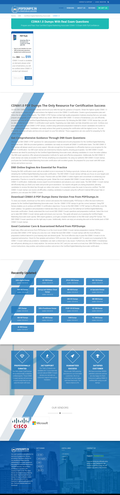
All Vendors (65, 454)
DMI (19, 16)
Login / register (100, 2)
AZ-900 (40, 455)
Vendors (70, 8)
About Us (81, 8)
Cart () (102, 8)
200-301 (40, 466)
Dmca (64, 459)
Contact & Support (85, 2)
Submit (28, 78)
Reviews (92, 8)
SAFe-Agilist (41, 458)
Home (61, 8)
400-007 (40, 470)
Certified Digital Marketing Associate (37, 16)
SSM (39, 462)
